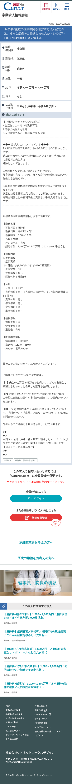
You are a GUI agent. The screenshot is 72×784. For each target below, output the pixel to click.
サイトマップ (41, 718)
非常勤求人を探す (14, 714)
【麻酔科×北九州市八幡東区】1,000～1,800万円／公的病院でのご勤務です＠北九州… (35, 668)
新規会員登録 (36, 517)
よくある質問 (12, 738)
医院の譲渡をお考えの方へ (36, 558)
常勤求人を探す (13, 710)
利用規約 (39, 722)
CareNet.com (41, 714)
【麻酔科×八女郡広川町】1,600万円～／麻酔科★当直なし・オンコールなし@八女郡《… (35, 650)
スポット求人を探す (15, 718)
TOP (8, 706)
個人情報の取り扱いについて (48, 731)
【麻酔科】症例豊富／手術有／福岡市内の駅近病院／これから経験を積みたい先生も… (35, 633)
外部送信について (43, 727)
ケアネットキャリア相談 (17, 734)
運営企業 (39, 710)
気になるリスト (13, 730)
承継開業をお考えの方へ (36, 542)
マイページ (11, 726)
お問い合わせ (41, 706)
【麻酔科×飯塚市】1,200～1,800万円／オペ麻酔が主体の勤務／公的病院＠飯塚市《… (35, 685)
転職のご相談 (12, 722)
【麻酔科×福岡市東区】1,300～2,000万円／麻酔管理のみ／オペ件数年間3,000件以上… (35, 616)
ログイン (36, 499)
